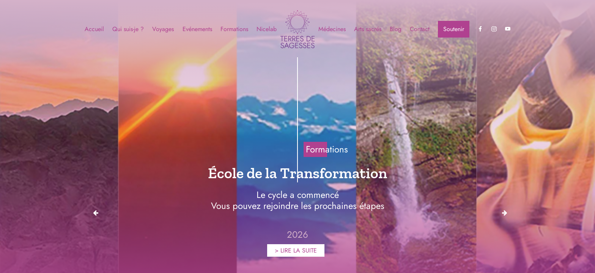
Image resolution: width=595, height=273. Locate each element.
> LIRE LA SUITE (296, 250)
